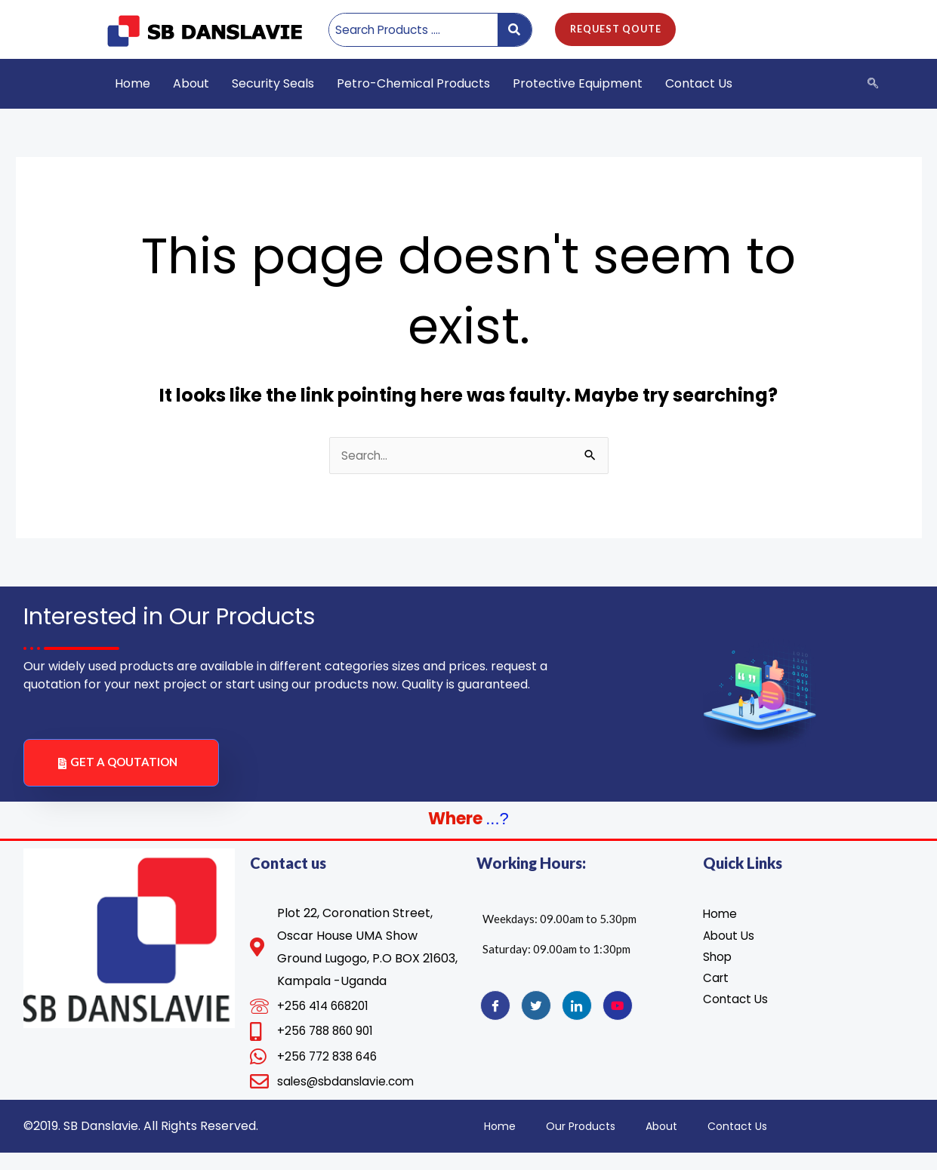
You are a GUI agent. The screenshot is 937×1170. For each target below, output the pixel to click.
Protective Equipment (578, 83)
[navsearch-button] (872, 83)
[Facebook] (495, 1018)
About (191, 83)
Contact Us (698, 83)
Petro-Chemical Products (413, 83)
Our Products (580, 1143)
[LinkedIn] (577, 1018)
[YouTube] (618, 1018)
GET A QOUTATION (117, 775)
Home (132, 83)
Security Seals (273, 83)
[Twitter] (536, 1018)
